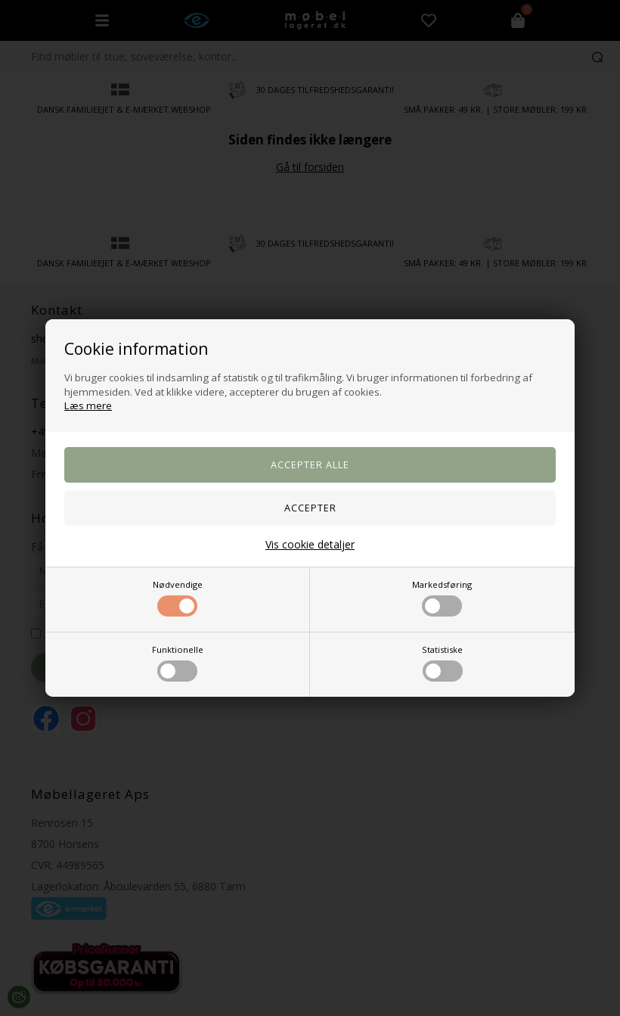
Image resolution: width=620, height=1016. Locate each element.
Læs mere (88, 405)
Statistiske (442, 663)
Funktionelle (177, 663)
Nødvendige (178, 598)
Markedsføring (442, 598)
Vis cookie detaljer (310, 544)
